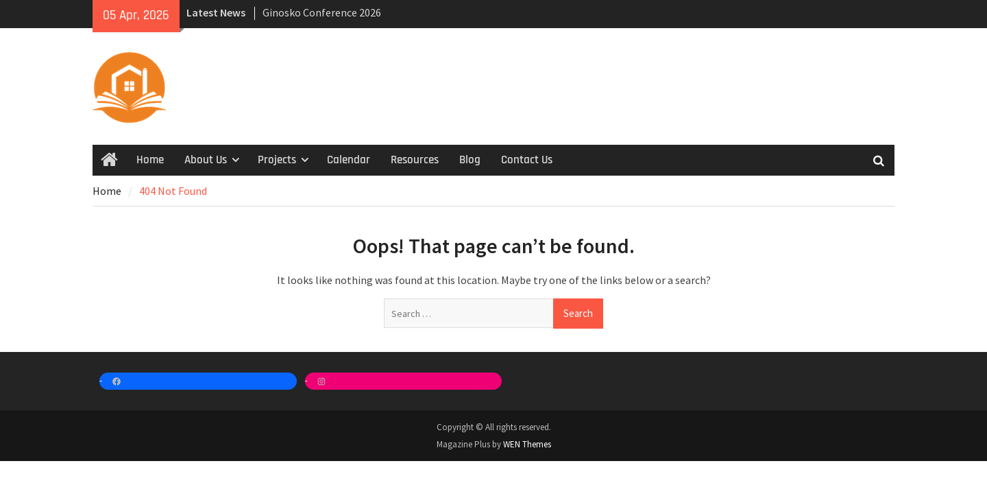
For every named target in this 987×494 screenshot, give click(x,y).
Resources (415, 159)
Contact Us (526, 159)
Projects (277, 159)
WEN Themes (527, 444)
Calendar (348, 159)
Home (150, 159)
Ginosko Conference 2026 (322, 12)
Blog (469, 159)
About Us (205, 159)
